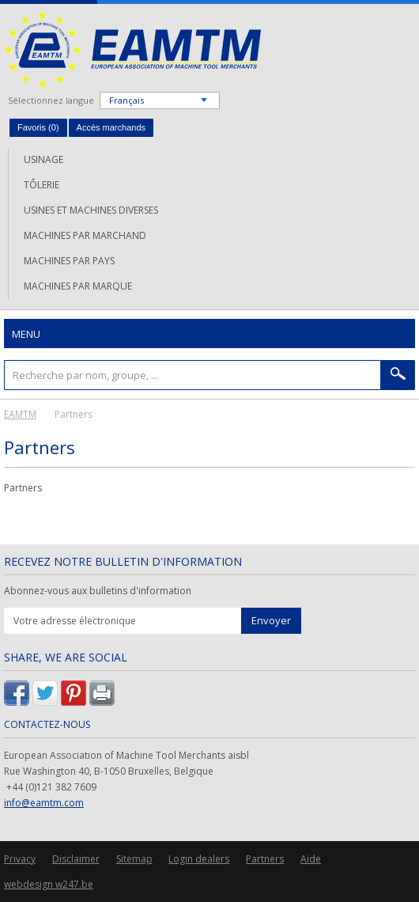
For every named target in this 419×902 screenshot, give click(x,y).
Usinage (43, 159)
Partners (265, 859)
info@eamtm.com (44, 802)
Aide (310, 859)
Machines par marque (78, 286)
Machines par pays (69, 260)
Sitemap (134, 859)
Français (126, 100)
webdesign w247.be (48, 884)
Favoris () (38, 127)
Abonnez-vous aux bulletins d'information (97, 591)
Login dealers (198, 859)
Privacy (20, 859)
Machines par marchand (85, 235)
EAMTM (132, 49)
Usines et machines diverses (91, 210)
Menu (26, 334)
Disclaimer (76, 859)
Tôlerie (41, 184)
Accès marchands (111, 127)
